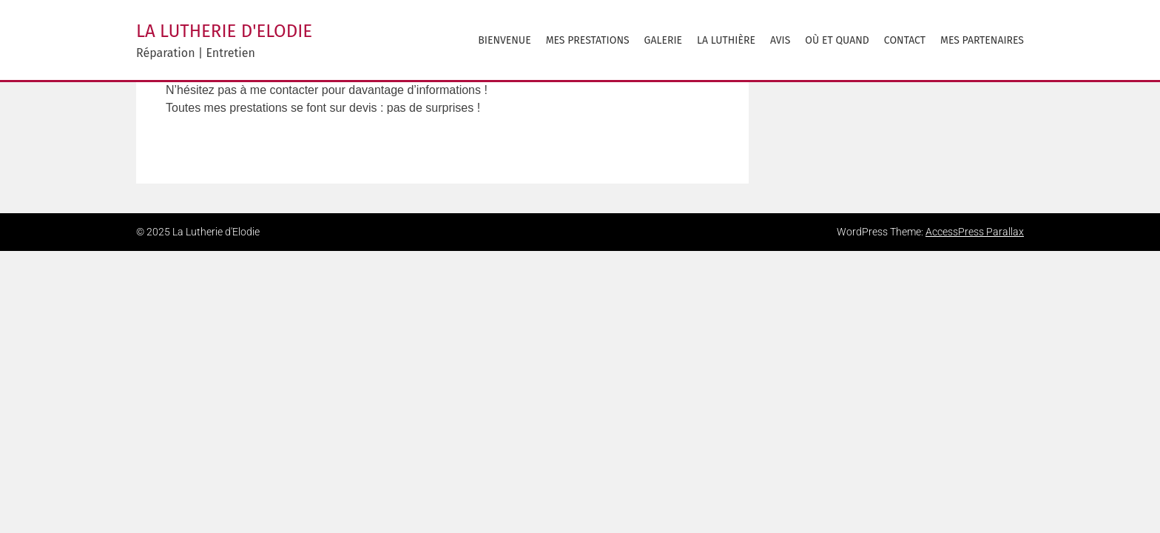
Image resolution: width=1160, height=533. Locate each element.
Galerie (663, 40)
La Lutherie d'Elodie (224, 31)
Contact (904, 40)
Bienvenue (504, 40)
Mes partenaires (982, 40)
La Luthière (726, 40)
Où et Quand (837, 40)
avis (780, 40)
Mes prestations (588, 40)
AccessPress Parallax (974, 232)
